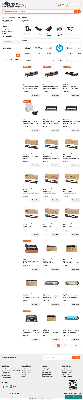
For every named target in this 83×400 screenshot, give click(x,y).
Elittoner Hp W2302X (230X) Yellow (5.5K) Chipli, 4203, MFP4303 (30, 88)
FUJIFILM (25, 154)
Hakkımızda (25, 369)
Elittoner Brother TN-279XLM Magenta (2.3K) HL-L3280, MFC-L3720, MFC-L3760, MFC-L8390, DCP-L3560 (51, 297)
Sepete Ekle (35, 95)
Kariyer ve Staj (26, 372)
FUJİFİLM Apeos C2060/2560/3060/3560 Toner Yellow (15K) (71, 157)
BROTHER (65, 84)
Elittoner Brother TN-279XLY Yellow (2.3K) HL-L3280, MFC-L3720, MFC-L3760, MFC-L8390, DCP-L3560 (71, 297)
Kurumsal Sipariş (66, 372)
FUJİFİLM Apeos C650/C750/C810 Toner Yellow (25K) (71, 262)
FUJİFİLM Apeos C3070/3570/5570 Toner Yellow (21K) (69, 192)
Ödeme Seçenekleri (47, 376)
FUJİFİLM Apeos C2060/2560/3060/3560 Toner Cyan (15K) (51, 157)
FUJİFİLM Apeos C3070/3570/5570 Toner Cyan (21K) (51, 227)
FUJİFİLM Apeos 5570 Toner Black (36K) (30, 157)
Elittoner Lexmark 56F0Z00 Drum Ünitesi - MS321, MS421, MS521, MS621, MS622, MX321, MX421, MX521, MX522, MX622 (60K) (31, 332)
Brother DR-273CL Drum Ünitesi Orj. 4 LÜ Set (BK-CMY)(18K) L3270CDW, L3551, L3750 (71, 88)
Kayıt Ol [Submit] (76, 357)
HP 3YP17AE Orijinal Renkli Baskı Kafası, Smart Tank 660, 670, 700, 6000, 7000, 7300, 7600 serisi (31, 122)
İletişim (24, 374)
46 (76, 345)
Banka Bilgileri (46, 369)
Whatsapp (74, 397)
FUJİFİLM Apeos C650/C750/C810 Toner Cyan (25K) (50, 332)
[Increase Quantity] (28, 95)
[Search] (41, 11)
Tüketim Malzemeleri (22, 17)
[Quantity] (26, 95)
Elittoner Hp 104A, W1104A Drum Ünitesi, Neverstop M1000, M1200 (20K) (30, 262)
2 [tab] (32, 118)
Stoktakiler (28, 60)
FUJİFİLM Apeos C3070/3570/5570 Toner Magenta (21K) (49, 192)
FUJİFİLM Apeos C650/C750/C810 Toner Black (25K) (31, 297)
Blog (23, 376)
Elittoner (25, 84)
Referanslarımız (26, 370)
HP (24, 119)
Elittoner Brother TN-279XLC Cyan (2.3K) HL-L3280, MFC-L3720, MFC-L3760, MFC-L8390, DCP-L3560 (71, 332)
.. (72, 345)
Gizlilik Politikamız (67, 376)
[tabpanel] (31, 74)
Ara (18, 55)
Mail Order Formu (46, 372)
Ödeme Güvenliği (46, 374)
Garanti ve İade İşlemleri (68, 370)
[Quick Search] (9, 55)
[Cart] (78, 4)
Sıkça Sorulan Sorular (68, 374)
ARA (77, 11)
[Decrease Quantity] (24, 95)
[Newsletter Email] (61, 357)
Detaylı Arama (15, 59)
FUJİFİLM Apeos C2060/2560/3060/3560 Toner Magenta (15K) (31, 227)
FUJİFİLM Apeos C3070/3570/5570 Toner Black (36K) (71, 227)
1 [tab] (31, 153)
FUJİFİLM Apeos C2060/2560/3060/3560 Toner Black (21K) (31, 192)
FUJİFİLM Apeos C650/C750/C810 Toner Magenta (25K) (49, 262)
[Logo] (14, 5)
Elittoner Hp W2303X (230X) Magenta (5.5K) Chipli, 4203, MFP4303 (50, 88)
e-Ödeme (44, 370)
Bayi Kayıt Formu (66, 369)
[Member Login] (71, 4)
